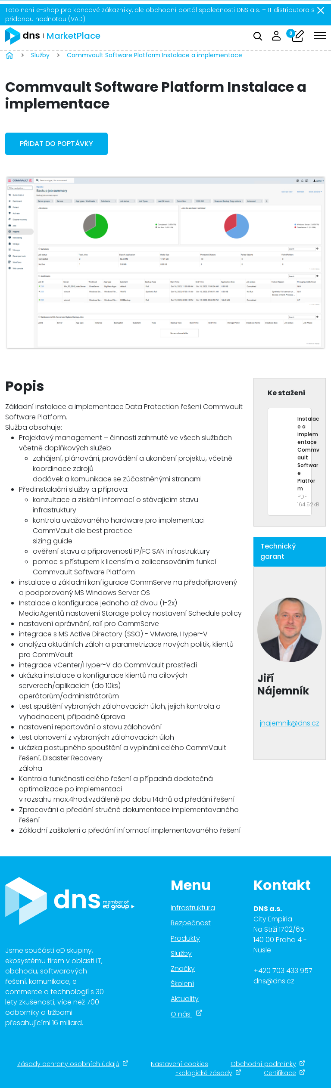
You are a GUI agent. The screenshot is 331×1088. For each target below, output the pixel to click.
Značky (183, 968)
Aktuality (185, 999)
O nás (187, 1014)
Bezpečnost (191, 923)
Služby (40, 55)
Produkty (185, 938)
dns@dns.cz (273, 981)
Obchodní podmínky (268, 1064)
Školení (182, 984)
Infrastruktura (193, 908)
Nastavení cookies (179, 1064)
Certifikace (284, 1073)
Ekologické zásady (208, 1073)
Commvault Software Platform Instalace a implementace (155, 55)
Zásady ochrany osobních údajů (72, 1064)
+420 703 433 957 (282, 971)
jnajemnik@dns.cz (289, 723)
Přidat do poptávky (56, 144)
